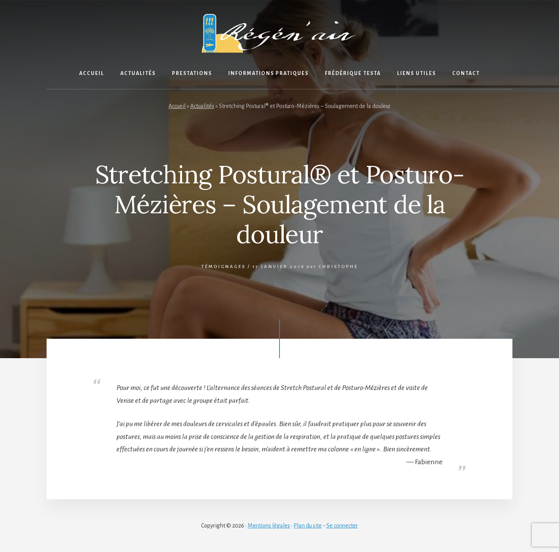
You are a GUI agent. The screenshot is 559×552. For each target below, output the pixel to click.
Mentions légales (269, 525)
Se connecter (342, 525)
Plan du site (307, 525)
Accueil (177, 106)
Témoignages (223, 266)
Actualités (202, 106)
